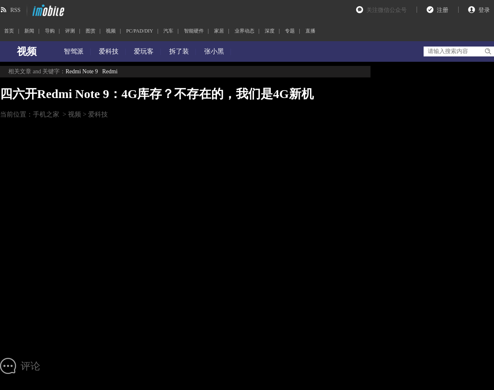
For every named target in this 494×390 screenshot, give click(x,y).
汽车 (168, 31)
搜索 (487, 51)
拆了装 (179, 51)
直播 (310, 31)
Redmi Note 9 (81, 71)
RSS (15, 10)
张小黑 (214, 51)
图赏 (91, 31)
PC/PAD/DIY (139, 31)
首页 (9, 31)
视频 (111, 31)
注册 (442, 10)
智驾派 (74, 51)
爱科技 (109, 51)
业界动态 (244, 31)
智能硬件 (194, 31)
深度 (270, 31)
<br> (176, 236)
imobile (47, 10)
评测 (70, 31)
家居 (219, 31)
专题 (290, 31)
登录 (484, 10)
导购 (50, 31)
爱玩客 (144, 51)
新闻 (29, 31)
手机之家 (46, 114)
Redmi (109, 71)
